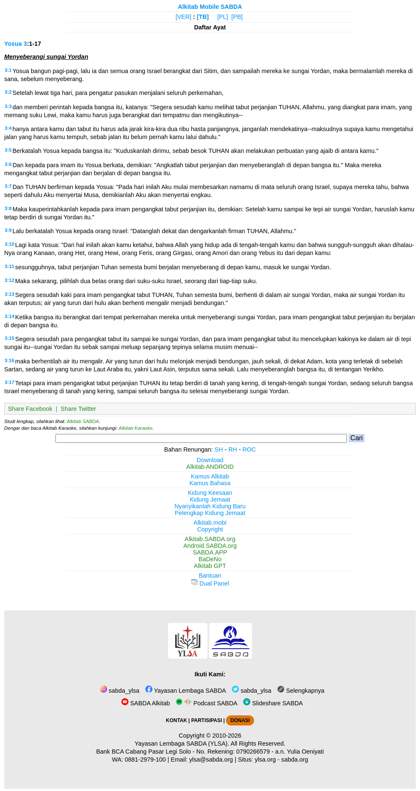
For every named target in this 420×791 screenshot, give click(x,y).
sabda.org (294, 759)
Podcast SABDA (206, 703)
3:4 (8, 128)
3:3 (8, 106)
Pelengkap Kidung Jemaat (210, 513)
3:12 (9, 280)
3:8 (8, 208)
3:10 (9, 244)
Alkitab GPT (210, 565)
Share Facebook (30, 408)
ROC (249, 449)
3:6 (8, 164)
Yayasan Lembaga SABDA (185, 690)
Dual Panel (210, 583)
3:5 (8, 149)
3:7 (8, 186)
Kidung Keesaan (210, 492)
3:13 (9, 294)
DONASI (239, 720)
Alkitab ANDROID (210, 466)
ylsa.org (265, 759)
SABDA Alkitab (145, 703)
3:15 (9, 338)
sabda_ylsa (119, 690)
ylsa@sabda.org (211, 759)
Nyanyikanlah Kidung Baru (210, 506)
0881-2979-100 (145, 759)
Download (210, 460)
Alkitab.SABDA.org (210, 539)
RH (232, 449)
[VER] (184, 16)
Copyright (210, 529)
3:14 (9, 316)
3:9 (8, 230)
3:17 (9, 382)
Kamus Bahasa (210, 483)
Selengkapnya (300, 690)
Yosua (13, 43)
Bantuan (210, 575)
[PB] (237, 16)
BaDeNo (210, 559)
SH (219, 449)
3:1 (8, 70)
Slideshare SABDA (273, 703)
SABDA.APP (210, 552)
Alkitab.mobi (210, 522)
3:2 (8, 92)
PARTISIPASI (206, 720)
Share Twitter (78, 408)
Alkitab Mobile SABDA (210, 6)
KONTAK (176, 720)
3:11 (9, 266)
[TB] (203, 16)
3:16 (9, 360)
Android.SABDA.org (209, 545)
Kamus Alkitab (210, 476)
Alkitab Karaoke (136, 428)
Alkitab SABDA (83, 421)
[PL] (222, 16)
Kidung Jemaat (210, 499)
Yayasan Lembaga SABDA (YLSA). (182, 743)
